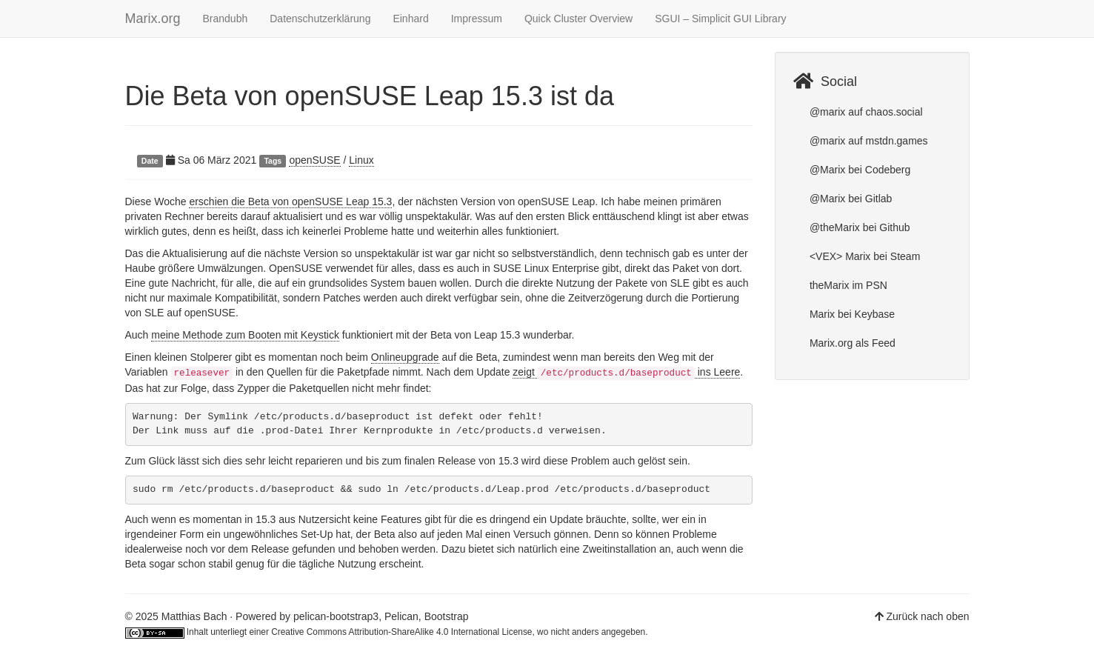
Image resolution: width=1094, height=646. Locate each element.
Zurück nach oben (927, 616)
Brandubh (225, 18)
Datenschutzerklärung (320, 18)
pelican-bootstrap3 (335, 616)
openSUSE (314, 160)
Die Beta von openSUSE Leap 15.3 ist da (369, 96)
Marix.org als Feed (851, 343)
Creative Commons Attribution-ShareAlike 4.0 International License (401, 632)
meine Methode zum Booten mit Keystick (245, 335)
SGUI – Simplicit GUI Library (720, 18)
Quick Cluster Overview (578, 18)
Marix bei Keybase (851, 314)
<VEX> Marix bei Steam (863, 256)
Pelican (401, 616)
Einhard (410, 18)
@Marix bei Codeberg (858, 170)
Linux (361, 160)
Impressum (476, 18)
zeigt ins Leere (626, 372)
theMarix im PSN (847, 285)
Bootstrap (446, 616)
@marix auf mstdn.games (867, 141)
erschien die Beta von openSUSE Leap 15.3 (290, 201)
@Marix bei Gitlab (849, 198)
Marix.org (153, 18)
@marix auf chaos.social (865, 112)
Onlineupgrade (405, 357)
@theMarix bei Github (858, 227)
